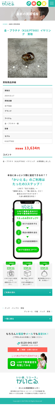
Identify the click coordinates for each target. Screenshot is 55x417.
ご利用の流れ (9, 292)
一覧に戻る (9, 318)
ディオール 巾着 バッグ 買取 (38, 311)
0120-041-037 (29, 343)
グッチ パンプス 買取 (13, 308)
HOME (5, 24)
